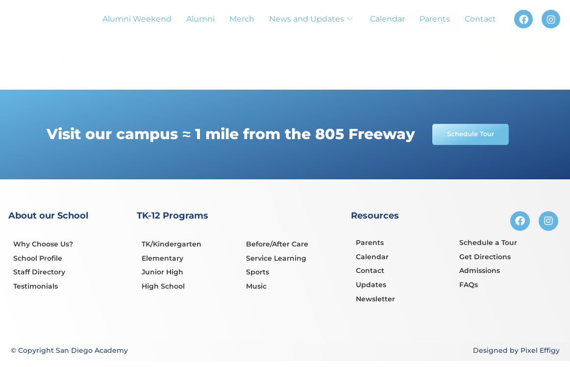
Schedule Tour (513, 44)
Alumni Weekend (137, 19)
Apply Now (425, 41)
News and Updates (310, 19)
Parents (435, 19)
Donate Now (522, 69)
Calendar (387, 19)
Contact (480, 19)
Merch (241, 19)
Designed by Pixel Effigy (516, 351)
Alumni (200, 19)
